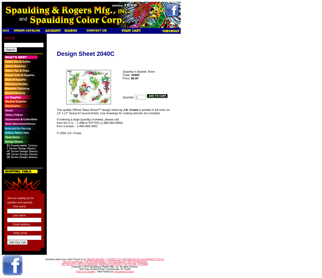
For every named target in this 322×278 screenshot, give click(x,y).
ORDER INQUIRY (95, 259)
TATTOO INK (129, 264)
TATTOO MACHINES (95, 262)
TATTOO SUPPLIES (73, 262)
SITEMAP (143, 264)
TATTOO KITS (68, 264)
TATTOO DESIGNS (87, 264)
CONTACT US (114, 259)
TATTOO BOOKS (116, 262)
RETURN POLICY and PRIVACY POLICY (144, 259)
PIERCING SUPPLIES (110, 264)
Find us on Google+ (86, 271)
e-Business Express (124, 271)
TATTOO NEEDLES (137, 262)
